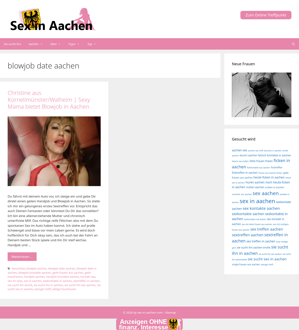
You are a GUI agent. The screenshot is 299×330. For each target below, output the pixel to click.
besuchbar (18, 268)
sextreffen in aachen (86, 281)
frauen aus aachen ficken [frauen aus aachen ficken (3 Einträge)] (270, 173)
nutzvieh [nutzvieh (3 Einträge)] (236, 194)
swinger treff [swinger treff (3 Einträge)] (267, 264)
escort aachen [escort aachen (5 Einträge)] (248, 155)
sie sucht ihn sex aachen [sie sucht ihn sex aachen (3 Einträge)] (270, 254)
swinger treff (42, 289)
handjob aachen (34, 276)
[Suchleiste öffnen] (293, 44)
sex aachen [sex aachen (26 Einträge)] (266, 193)
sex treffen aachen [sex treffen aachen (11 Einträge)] (266, 229)
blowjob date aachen (61, 268)
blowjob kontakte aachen (34, 272)
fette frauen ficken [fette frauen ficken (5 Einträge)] (261, 161)
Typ (93, 44)
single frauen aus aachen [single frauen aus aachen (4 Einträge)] (246, 264)
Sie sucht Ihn (12, 44)
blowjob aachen (37, 268)
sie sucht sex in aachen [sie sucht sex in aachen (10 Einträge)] (267, 259)
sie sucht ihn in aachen (48, 285)
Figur (76, 44)
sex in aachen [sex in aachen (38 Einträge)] (257, 201)
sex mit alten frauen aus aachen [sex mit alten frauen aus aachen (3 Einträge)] (257, 224)
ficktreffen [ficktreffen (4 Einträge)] (276, 167)
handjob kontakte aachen (62, 276)
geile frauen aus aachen (67, 272)
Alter (58, 44)
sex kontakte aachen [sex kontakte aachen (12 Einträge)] (261, 208)
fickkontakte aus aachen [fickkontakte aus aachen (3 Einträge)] (258, 167)
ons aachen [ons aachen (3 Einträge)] (246, 194)
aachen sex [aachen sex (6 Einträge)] (239, 150)
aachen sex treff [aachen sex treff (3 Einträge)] (255, 150)
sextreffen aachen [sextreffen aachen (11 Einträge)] (248, 234)
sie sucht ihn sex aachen (80, 285)
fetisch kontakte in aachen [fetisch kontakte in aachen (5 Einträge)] (274, 155)
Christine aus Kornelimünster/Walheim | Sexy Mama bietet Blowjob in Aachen (49, 99)
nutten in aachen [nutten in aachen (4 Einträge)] (274, 187)
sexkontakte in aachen (57, 281)
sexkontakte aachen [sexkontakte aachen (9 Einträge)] (248, 213)
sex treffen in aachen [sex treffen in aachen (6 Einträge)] (260, 241)
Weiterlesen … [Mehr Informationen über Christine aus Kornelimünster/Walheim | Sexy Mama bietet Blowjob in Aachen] (22, 256)
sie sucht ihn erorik (20, 285)
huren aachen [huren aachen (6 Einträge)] (255, 182)
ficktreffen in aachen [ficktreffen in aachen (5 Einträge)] (245, 172)
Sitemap (170, 312)
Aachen (38, 44)
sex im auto (15, 281)
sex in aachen (33, 281)
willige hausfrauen (64, 289)
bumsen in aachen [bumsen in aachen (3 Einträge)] (273, 150)
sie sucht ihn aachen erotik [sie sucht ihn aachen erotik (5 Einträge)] (253, 247)
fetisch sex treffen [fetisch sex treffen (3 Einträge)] (240, 161)
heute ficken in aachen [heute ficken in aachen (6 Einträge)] (269, 177)
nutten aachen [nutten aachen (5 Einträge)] (255, 187)
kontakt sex (87, 276)
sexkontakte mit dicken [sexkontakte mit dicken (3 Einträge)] (255, 219)
